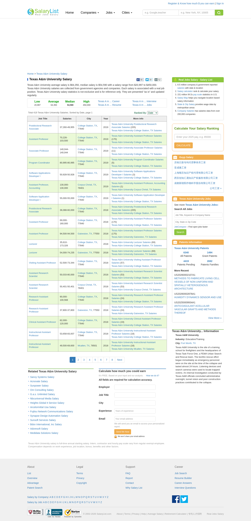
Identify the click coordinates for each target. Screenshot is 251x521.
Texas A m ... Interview (144, 101)
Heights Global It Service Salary (47, 402)
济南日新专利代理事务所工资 (190, 162)
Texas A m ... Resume (109, 105)
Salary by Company (37, 497)
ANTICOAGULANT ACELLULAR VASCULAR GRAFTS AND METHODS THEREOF (195, 309)
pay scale (197, 94)
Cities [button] (127, 12)
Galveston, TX (85, 233)
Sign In (220, 3)
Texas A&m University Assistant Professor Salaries (137, 136)
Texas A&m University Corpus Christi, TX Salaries (136, 189)
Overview (32, 478)
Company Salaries (185, 111)
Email (102, 418)
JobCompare (180, 227)
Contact (130, 483)
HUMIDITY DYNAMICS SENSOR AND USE (198, 297)
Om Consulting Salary (42, 390)
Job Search (181, 473)
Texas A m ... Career (109, 101)
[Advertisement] (125, 43)
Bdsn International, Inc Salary (46, 424)
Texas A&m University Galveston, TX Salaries (134, 237)
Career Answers (183, 483)
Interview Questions (185, 487)
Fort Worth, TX (188, 343)
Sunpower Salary (39, 385)
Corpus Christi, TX (87, 184)
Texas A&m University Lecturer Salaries (131, 242)
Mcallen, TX (83, 345)
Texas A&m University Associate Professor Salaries (137, 147)
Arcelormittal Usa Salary (43, 407)
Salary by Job (34, 502)
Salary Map (182, 98)
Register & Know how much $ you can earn (191, 3)
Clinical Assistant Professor (42, 322)
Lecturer (33, 244)
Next (119, 359)
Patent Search (35, 487)
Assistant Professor (38, 139)
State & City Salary (186, 104)
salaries (180, 88)
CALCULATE (183, 145)
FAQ (128, 473)
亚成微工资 (180, 167)
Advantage (33, 483)
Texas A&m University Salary (51, 73)
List (29, 473)
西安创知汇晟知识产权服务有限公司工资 (196, 178)
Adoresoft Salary (39, 428)
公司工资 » (216, 188)
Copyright (81, 483)
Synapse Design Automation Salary (49, 415)
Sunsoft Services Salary (43, 420)
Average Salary (155, 514)
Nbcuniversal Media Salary (44, 398)
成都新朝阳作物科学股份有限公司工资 (194, 183)
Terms (79, 473)
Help (143, 514)
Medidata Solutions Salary (44, 433)
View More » (215, 318)
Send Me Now (122, 432)
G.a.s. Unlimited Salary (42, 394)
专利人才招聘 (195, 514)
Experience (105, 410)
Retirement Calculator (175, 514)
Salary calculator (185, 91)
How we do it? (152, 375)
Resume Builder (183, 478)
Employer (104, 387)
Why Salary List (134, 487)
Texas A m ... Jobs (142, 105)
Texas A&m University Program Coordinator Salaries (137, 159)
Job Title (104, 395)
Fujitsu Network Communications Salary (51, 411)
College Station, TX (87, 125)
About (119, 514)
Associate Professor (39, 150)
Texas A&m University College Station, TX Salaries (137, 130)
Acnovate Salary (39, 381)
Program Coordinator (39, 162)
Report (129, 478)
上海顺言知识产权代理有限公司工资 (193, 172)
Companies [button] (90, 12)
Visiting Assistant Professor (42, 262)
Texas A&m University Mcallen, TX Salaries (133, 349)
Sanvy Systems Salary (42, 377)
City (101, 402)
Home (71, 12)
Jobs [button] (110, 12)
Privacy (80, 478)
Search (180, 232)
